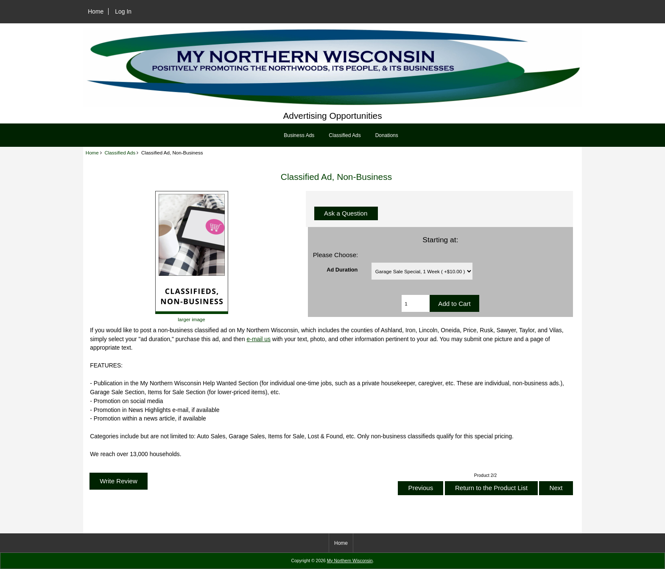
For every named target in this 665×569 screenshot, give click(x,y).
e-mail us (259, 339)
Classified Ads (119, 152)
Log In (123, 11)
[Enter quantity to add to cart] (416, 303)
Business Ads (299, 135)
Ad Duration (342, 269)
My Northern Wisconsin (350, 560)
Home (95, 11)
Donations (386, 135)
